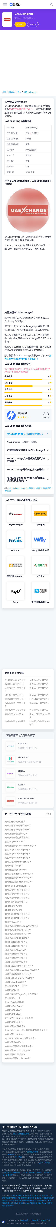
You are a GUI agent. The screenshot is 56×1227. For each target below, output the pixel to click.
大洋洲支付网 (23, 1188)
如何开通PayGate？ (14, 1006)
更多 (48, 814)
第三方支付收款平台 (21, 1133)
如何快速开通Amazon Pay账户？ (20, 845)
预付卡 (39, 1172)
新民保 (34, 1203)
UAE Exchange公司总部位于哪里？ (25, 433)
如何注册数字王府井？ (15, 1054)
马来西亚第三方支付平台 (15, 690)
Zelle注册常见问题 (13, 905)
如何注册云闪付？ (13, 922)
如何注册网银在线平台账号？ (18, 974)
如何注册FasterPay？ (15, 1034)
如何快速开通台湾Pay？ (16, 833)
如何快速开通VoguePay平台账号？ (21, 994)
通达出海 (27, 1195)
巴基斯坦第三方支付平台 (15, 705)
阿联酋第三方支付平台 (15, 710)
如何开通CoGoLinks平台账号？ (19, 978)
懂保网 (21, 1203)
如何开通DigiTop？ (14, 865)
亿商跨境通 (44, 1195)
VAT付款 (11, 1154)
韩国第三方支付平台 (14, 684)
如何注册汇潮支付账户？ (16, 821)
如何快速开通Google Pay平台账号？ (22, 970)
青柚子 (15, 1203)
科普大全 (18, 1200)
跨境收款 (39, 488)
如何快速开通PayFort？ (16, 950)
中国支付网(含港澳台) (11, 1185)
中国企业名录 (44, 1200)
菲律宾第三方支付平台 (15, 699)
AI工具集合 (36, 1195)
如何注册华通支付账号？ (16, 954)
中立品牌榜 (10, 1200)
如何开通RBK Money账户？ (17, 885)
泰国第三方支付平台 (38, 684)
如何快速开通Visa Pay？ (16, 869)
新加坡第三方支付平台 (15, 679)
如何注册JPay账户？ (14, 1042)
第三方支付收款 (22, 1213)
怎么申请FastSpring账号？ (17, 849)
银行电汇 (7, 1172)
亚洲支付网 (26, 1185)
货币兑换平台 (44, 1162)
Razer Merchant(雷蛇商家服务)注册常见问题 (26, 1030)
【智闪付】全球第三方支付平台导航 (34, 1220)
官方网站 (20, 24)
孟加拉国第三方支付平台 (39, 716)
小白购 (24, 1200)
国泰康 (6, 1203)
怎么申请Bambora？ (15, 841)
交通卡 (31, 1172)
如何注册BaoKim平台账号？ (18, 861)
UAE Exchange (30, 92)
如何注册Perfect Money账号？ (19, 873)
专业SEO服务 (31, 1198)
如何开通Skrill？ (12, 990)
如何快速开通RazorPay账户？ (19, 877)
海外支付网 (46, 1188)
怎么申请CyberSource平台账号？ (21, 1038)
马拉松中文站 (47, 1198)
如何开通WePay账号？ (15, 982)
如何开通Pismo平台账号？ (17, 913)
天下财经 (35, 1200)
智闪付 (12, 1195)
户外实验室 (21, 1198)
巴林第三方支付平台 (38, 710)
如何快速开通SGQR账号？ (17, 938)
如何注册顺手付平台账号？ (17, 889)
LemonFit (28, 1203)
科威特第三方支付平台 (15, 721)
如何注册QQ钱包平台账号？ (18, 825)
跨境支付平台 (32, 1151)
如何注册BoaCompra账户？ (18, 1050)
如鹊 (11, 1203)
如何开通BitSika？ (13, 1010)
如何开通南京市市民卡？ (16, 962)
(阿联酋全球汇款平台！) (21, 109)
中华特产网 (20, 1195)
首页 (4, 92)
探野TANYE (10, 1205)
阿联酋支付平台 (15, 92)
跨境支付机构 (35, 1213)
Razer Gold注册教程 (14, 1002)
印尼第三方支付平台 (38, 695)
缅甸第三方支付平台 (14, 714)
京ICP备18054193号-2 (36, 1223)
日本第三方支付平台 (38, 679)
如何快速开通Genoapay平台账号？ (22, 926)
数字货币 (9, 1175)
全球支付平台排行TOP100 (33, 1191)
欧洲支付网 (38, 1185)
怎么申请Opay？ (13, 998)
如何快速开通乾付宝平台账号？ (19, 1046)
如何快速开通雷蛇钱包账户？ (18, 930)
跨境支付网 (35, 1188)
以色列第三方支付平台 (39, 699)
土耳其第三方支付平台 (39, 703)
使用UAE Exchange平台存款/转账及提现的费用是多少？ (26, 479)
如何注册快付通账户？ (15, 1026)
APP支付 (12, 488)
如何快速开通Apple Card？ (18, 1058)
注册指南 (33, 24)
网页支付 (32, 488)
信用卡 (24, 1172)
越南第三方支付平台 (38, 688)
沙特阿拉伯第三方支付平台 (39, 723)
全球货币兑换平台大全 (11, 1191)
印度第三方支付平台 (14, 695)
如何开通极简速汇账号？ (16, 942)
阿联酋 (45, 488)
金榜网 (29, 1200)
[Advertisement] (28, 60)
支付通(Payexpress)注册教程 (19, 1018)
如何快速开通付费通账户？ (17, 837)
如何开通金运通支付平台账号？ (19, 966)
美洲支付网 (10, 1188)
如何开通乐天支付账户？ (16, 901)
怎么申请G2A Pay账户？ (16, 986)
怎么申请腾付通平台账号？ (17, 897)
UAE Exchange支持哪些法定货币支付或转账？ (26, 460)
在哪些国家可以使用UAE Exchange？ (26, 450)
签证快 (38, 1198)
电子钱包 (16, 1172)
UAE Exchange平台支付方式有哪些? (26, 469)
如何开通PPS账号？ (14, 1022)
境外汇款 (18, 1157)
